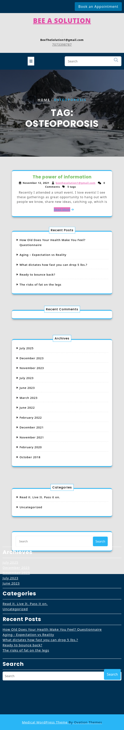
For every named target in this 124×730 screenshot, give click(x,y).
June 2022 (41, 406)
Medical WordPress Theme (62, 722)
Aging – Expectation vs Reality (50, 258)
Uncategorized (15, 550)
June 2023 (41, 394)
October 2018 (42, 435)
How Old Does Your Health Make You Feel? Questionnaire (52, 570)
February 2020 (43, 430)
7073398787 (62, 42)
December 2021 (43, 418)
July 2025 (40, 370)
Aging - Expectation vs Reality (28, 575)
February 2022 (43, 412)
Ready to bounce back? (47, 270)
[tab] (31, 59)
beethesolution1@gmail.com (70, 187)
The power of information (62, 183)
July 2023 (40, 388)
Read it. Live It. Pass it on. (25, 544)
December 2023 (43, 376)
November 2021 (43, 424)
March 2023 (41, 400)
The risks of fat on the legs (49, 276)
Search (116, 60)
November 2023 (43, 382)
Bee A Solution (62, 17)
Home (43, 99)
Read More (62, 203)
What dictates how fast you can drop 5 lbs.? (56, 264)
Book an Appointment (98, 6)
